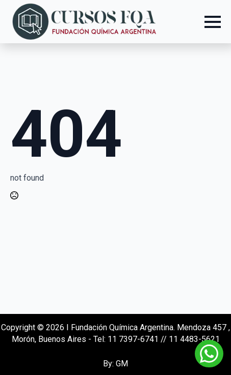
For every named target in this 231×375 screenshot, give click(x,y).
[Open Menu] (212, 22)
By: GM (115, 363)
